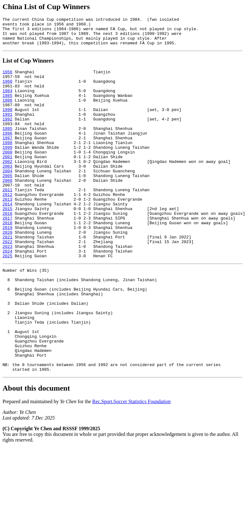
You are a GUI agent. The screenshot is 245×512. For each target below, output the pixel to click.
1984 (7, 101)
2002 (7, 186)
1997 (7, 157)
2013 (7, 231)
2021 (7, 276)
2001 (7, 180)
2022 (7, 282)
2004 (7, 197)
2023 (7, 288)
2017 (7, 254)
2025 (7, 299)
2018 (7, 259)
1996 (7, 152)
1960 (7, 89)
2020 (7, 271)
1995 (7, 146)
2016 (7, 248)
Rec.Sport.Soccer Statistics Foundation (131, 465)
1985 (7, 106)
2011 (7, 220)
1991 (7, 129)
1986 (7, 112)
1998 (7, 163)
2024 (7, 293)
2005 (7, 203)
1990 (7, 123)
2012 (7, 225)
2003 (7, 191)
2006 (7, 208)
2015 (7, 242)
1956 (7, 78)
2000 (7, 174)
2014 (7, 237)
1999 (7, 169)
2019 (7, 265)
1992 (7, 135)
